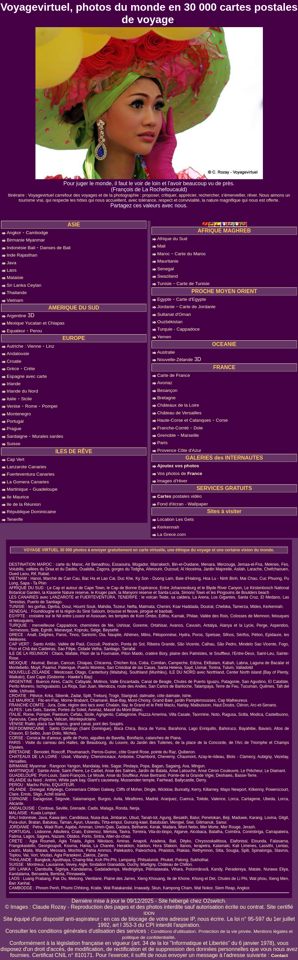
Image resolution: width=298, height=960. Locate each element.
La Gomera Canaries (28, 481)
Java (11, 262)
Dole (198, 427)
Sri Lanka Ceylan (24, 285)
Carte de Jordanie (197, 306)
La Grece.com (171, 534)
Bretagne (166, 397)
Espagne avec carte (27, 376)
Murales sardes (47, 436)
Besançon (167, 390)
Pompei (50, 406)
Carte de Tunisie (193, 283)
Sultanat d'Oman (174, 314)
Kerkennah (168, 527)
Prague (14, 428)
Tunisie (164, 283)
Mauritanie (167, 261)
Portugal (15, 421)
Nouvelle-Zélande (175, 359)
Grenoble (166, 435)
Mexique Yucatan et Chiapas (36, 323)
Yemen (164, 336)
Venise (13, 406)
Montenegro (19, 413)
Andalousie (18, 353)
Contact (279, 955)
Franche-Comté (173, 427)
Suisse (13, 443)
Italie (11, 398)
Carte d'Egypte (191, 299)
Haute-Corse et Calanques (184, 420)
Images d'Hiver (172, 480)
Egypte (164, 299)
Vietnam (15, 300)
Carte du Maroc (190, 253)
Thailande (17, 292)
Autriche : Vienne (24, 346)
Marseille (190, 435)
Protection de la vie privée (224, 931)
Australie (166, 352)
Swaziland (167, 276)
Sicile (26, 398)
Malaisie (15, 277)
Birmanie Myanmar (26, 240)
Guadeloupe (45, 489)
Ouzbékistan (170, 321)
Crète (29, 368)
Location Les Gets (175, 519)
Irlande (14, 383)
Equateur (16, 330)
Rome (31, 406)
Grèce (13, 368)
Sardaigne (17, 436)
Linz (50, 346)
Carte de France (173, 375)
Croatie (14, 361)
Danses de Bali (55, 247)
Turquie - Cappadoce (178, 329)
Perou (36, 330)
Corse (222, 420)
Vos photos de (179, 473)
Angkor (14, 232)
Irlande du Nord (22, 391)
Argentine (16, 315)
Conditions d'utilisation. (174, 931)
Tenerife (15, 519)
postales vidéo (179, 496)
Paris (162, 442)
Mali (161, 246)
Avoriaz (164, 382)
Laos (11, 270)
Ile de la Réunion (24, 504)
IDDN (149, 913)
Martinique (17, 489)
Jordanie (166, 306)
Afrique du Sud (172, 238)
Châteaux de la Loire (178, 405)
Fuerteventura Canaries (31, 474)
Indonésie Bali (21, 247)
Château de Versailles (179, 412)
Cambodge (37, 232)
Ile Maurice (18, 496)
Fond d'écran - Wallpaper (182, 503)
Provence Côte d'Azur (179, 450)
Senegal (165, 268)
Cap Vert (15, 459)
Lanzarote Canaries (26, 466)
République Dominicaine (31, 511)
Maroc (163, 253)
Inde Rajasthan (22, 255)
